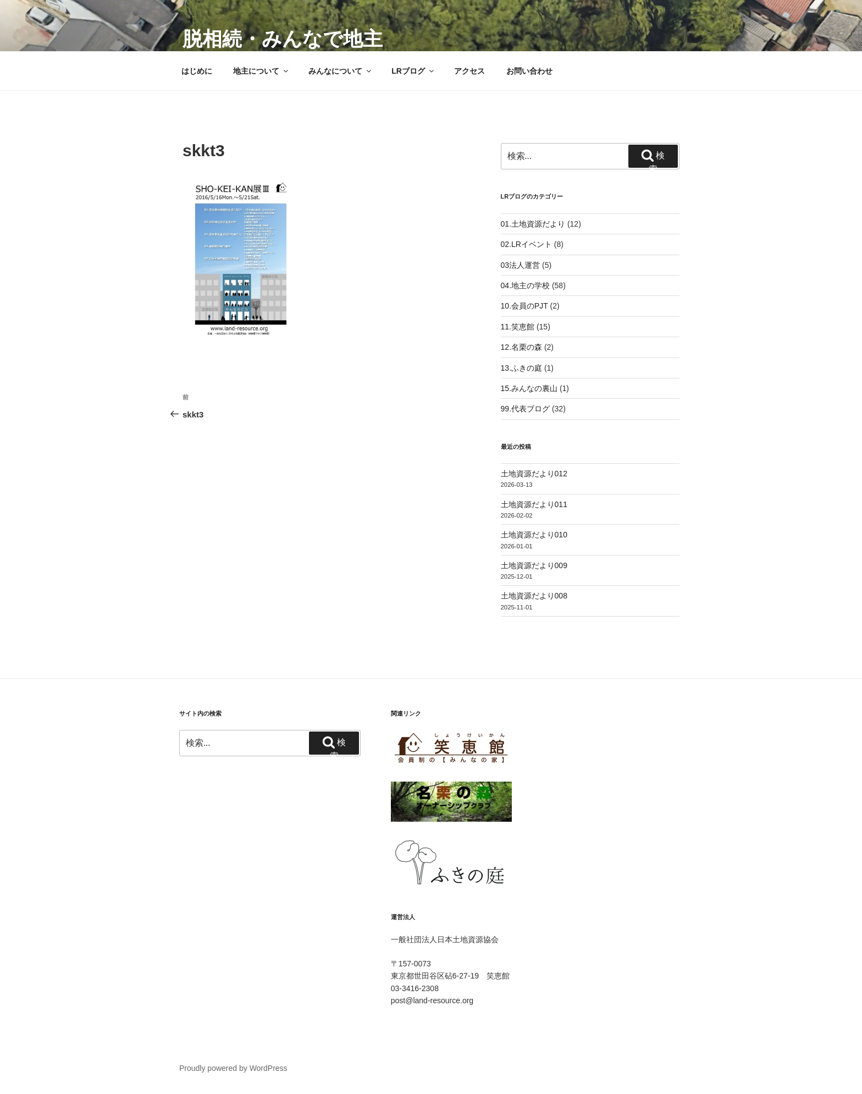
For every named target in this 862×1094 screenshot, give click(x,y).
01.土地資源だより (533, 223)
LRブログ (413, 71)
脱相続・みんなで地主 (283, 39)
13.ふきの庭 (521, 368)
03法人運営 (520, 265)
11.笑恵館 (517, 326)
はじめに (196, 71)
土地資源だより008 (534, 595)
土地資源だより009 (534, 565)
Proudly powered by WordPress (233, 1068)
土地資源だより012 (534, 473)
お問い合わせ (529, 71)
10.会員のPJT (524, 305)
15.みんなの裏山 (529, 388)
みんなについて (340, 71)
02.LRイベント (526, 244)
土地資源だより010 (534, 534)
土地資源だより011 (534, 504)
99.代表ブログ (525, 408)
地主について (261, 71)
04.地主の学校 (525, 285)
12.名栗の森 (521, 347)
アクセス (469, 71)
